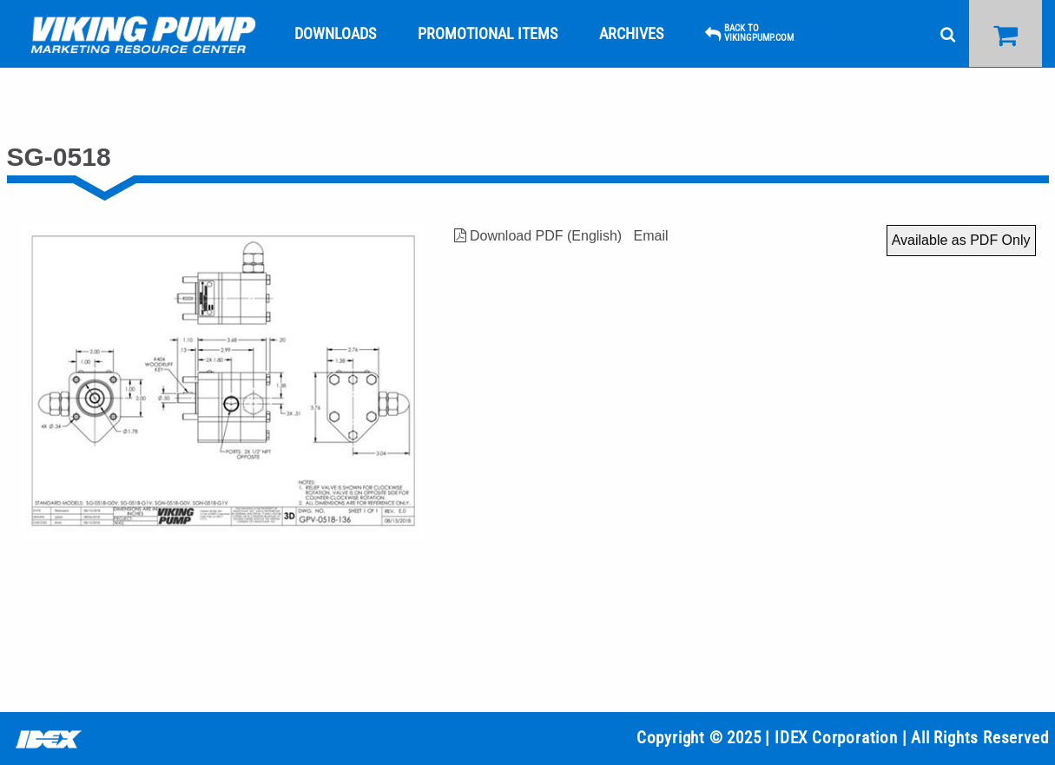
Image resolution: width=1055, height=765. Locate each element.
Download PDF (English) (538, 235)
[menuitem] (143, 34)
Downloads (335, 33)
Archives (631, 33)
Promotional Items (487, 33)
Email (650, 235)
